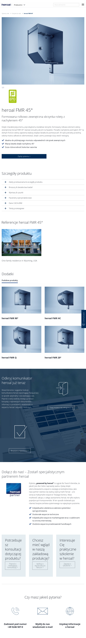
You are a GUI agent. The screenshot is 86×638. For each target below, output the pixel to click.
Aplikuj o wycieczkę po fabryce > (40, 566)
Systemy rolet (5, 13)
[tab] (43, 182)
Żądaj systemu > (24, 156)
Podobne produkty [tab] (10, 280)
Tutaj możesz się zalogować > (61, 407)
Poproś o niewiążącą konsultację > (13, 566)
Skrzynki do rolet (16, 13)
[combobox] (66, 4)
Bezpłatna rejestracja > (20, 450)
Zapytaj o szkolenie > (67, 565)
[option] (43, 51)
